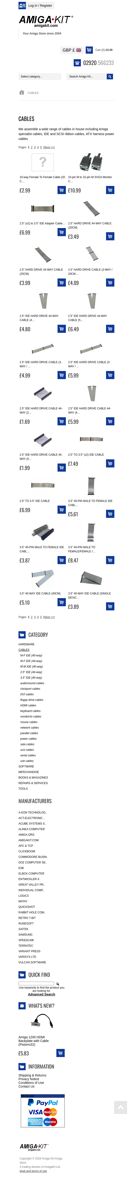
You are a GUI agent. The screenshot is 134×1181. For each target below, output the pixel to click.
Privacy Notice (28, 1079)
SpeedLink (26, 940)
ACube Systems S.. (32, 823)
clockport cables (29, 689)
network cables (28, 728)
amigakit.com (28, 840)
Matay (22, 901)
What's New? (41, 1005)
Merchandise (28, 772)
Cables (23, 650)
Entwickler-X (29, 879)
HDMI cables (27, 706)
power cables (27, 739)
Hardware (26, 644)
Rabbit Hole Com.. (32, 912)
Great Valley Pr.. (31, 884)
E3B (21, 868)
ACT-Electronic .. (31, 818)
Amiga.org (26, 834)
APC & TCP (25, 845)
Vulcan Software (32, 962)
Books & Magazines (33, 777)
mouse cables (27, 722)
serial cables (27, 755)
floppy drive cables (30, 700)
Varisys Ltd (27, 956)
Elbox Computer (31, 873)
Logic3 (23, 895)
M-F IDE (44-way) (30, 661)
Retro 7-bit (27, 918)
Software (26, 766)
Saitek (23, 929)
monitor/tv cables (29, 717)
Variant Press (29, 951)
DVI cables (26, 694)
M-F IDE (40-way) (30, 656)
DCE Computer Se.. (32, 862)
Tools (23, 788)
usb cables (26, 761)
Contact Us (26, 1086)
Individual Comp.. (31, 890)
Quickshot (26, 907)
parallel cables (28, 733)
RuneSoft (26, 923)
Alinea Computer (31, 829)
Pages (22, 147)
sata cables (26, 744)
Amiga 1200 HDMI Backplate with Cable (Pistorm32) (33, 1040)
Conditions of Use (31, 1083)
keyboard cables (29, 711)
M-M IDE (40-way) (30, 667)
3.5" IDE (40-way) (30, 678)
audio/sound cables (31, 683)
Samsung (25, 934)
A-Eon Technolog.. (32, 812)
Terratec (25, 945)
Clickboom (26, 851)
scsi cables (26, 750)
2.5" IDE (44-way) (30, 672)
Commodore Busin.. (33, 857)
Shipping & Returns (32, 1075)
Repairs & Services (33, 783)
